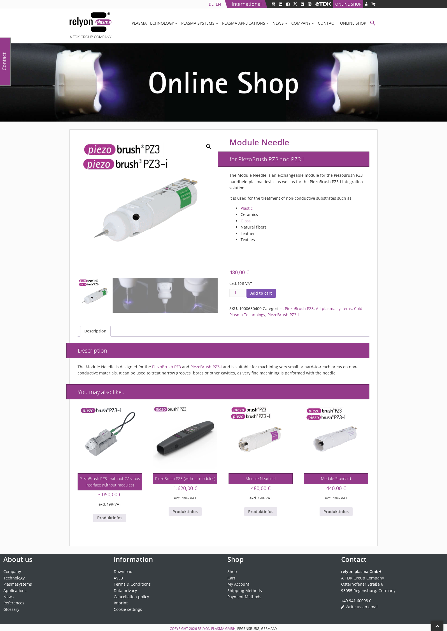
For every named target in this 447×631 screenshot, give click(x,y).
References (13, 603)
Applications (15, 590)
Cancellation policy (131, 596)
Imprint (121, 603)
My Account (238, 584)
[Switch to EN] (218, 4)
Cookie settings (128, 609)
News (278, 23)
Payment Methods (244, 596)
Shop (232, 571)
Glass (246, 220)
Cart (231, 578)
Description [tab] (95, 331)
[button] (373, 23)
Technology (14, 578)
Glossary (11, 609)
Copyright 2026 (184, 629)
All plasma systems (334, 308)
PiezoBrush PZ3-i (283, 314)
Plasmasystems (17, 584)
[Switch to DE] (211, 4)
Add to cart (261, 293)
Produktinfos (109, 517)
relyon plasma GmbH (217, 629)
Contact (327, 23)
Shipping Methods (244, 590)
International (247, 4)
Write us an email (362, 606)
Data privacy (125, 590)
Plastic (247, 208)
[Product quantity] (237, 293)
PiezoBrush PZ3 (299, 308)
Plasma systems (198, 23)
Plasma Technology (153, 23)
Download (123, 571)
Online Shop (348, 4)
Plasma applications (243, 23)
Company (301, 23)
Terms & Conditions (132, 584)
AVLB (118, 578)
